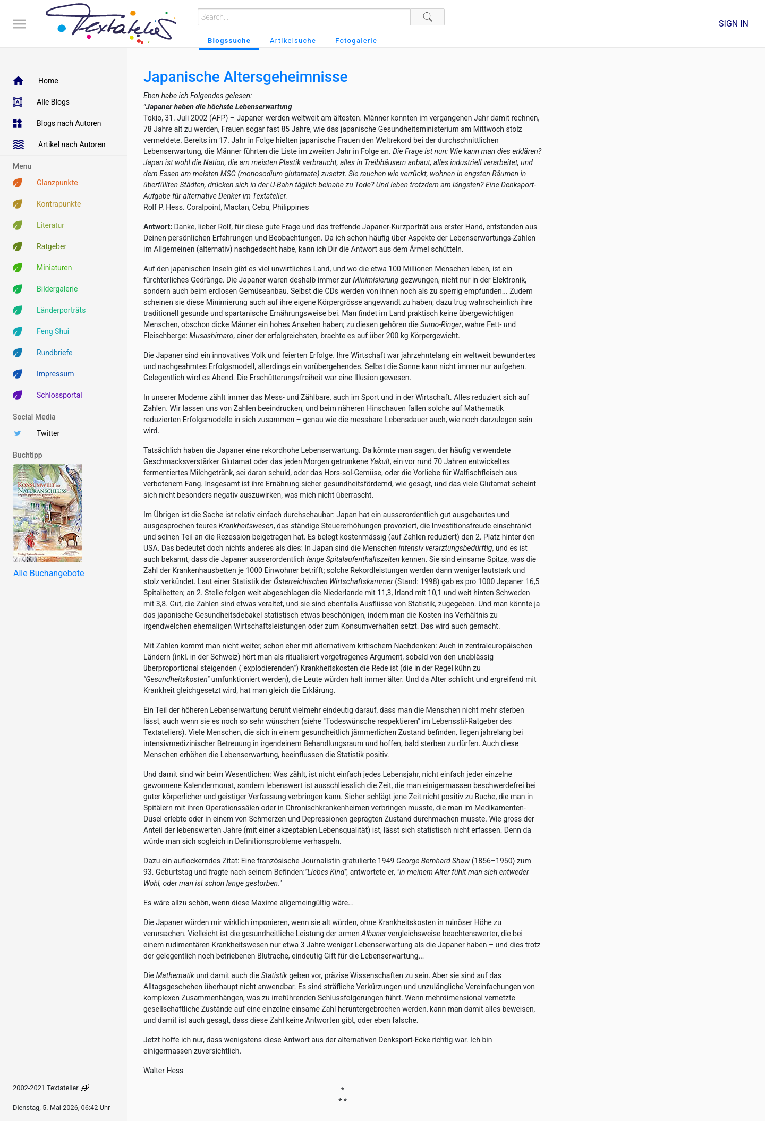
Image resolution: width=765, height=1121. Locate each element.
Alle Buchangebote (48, 573)
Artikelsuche (293, 41)
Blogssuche (229, 41)
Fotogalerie (356, 41)
